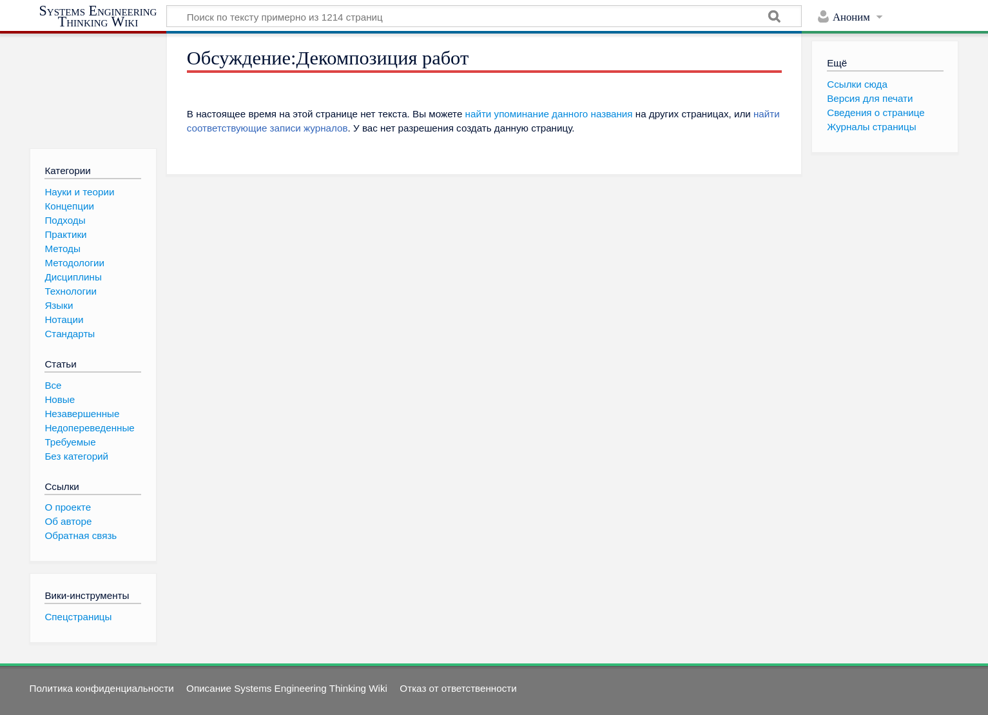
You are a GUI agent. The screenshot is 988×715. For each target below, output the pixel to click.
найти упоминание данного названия (549, 113)
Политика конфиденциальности (102, 688)
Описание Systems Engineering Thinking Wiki (286, 688)
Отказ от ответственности (458, 688)
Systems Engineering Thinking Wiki (98, 16)
